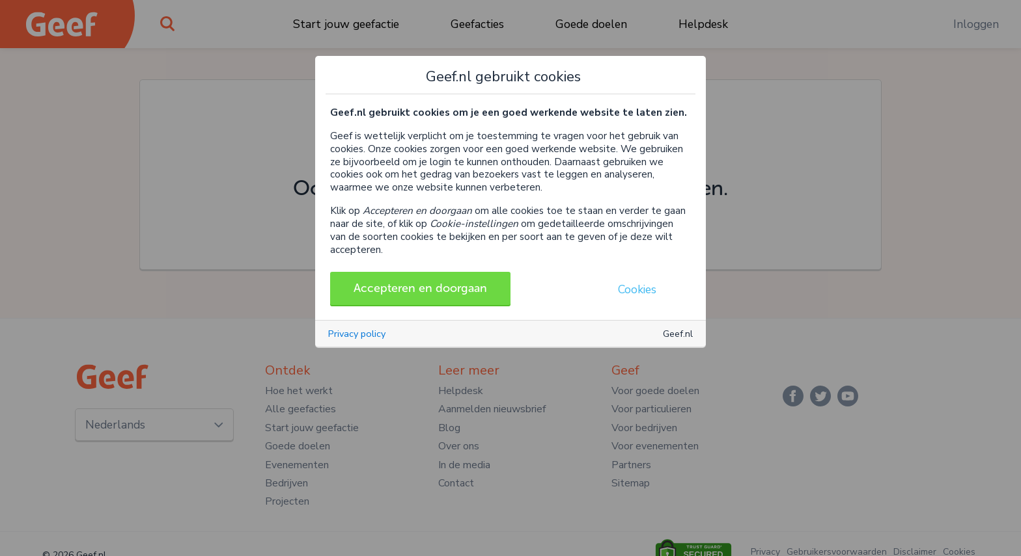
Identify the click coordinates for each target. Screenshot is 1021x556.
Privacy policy (356, 333)
